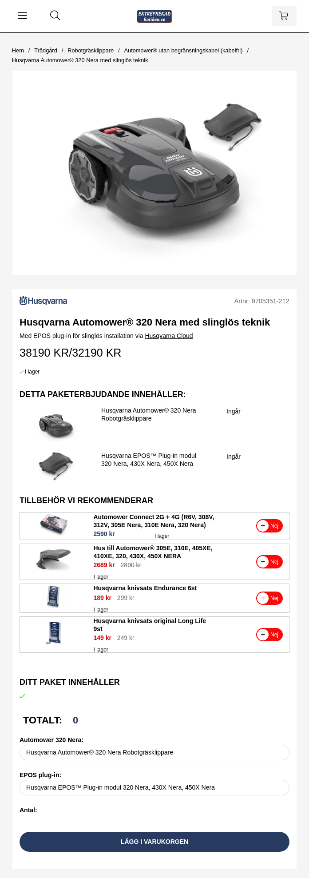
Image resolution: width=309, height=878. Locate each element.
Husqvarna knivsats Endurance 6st (145, 588)
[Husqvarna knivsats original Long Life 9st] (53, 643)
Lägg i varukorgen (154, 841)
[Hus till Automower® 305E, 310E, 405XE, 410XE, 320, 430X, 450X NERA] (53, 570)
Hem (18, 50)
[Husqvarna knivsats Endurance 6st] (53, 606)
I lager (32, 372)
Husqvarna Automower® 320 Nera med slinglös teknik (80, 60)
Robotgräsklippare (90, 50)
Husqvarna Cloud (169, 335)
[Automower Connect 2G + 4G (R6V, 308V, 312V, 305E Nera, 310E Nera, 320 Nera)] (54, 534)
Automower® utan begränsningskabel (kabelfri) (183, 50)
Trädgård (45, 50)
